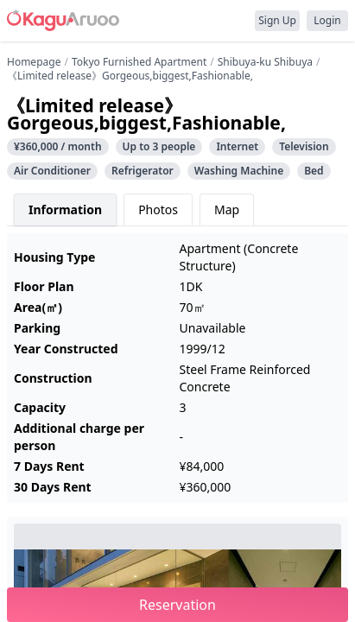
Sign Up (277, 20)
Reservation (177, 604)
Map (226, 209)
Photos (158, 209)
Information (65, 209)
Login (327, 20)
